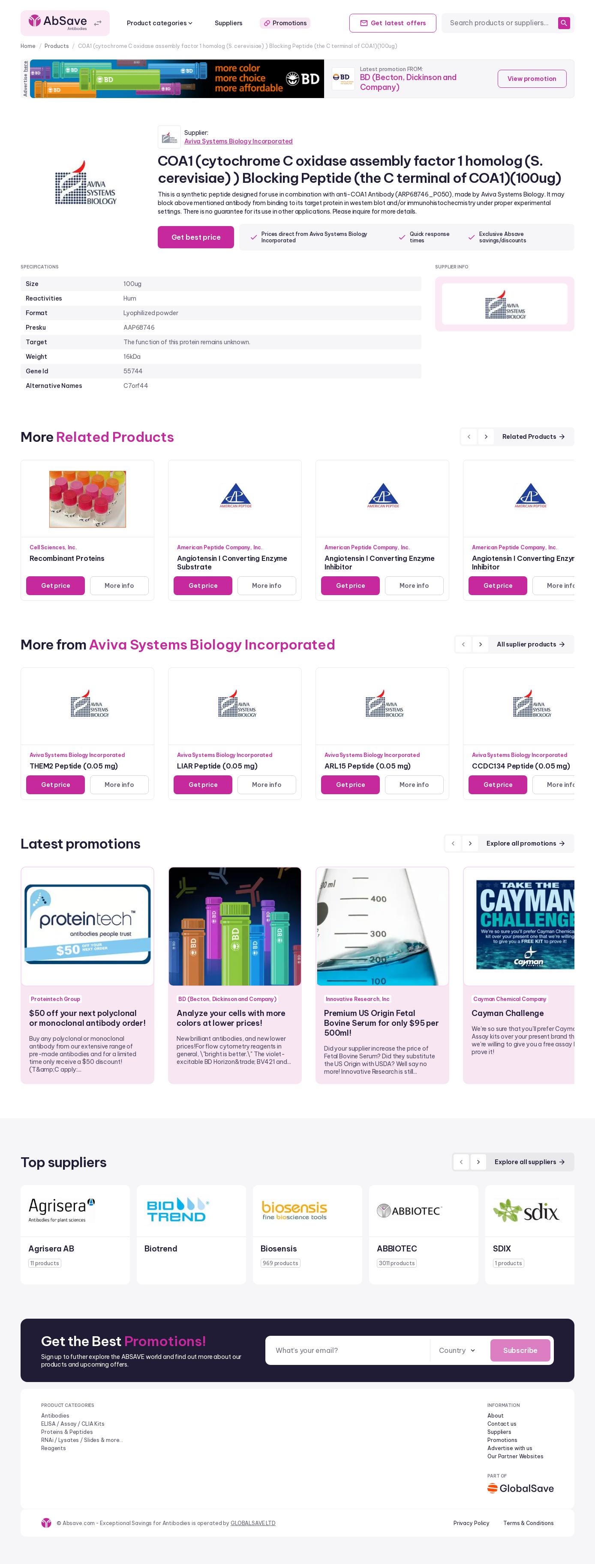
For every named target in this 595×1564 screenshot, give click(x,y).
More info (119, 586)
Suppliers (229, 23)
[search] (564, 23)
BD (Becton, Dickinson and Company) (408, 82)
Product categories (160, 23)
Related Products (534, 437)
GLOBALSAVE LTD (253, 1523)
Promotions (285, 23)
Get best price (196, 237)
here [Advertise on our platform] (25, 66)
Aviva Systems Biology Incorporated (238, 141)
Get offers (392, 23)
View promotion (532, 79)
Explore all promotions (526, 843)
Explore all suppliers (530, 1162)
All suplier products (531, 644)
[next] (486, 436)
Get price (55, 586)
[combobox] (502, 23)
